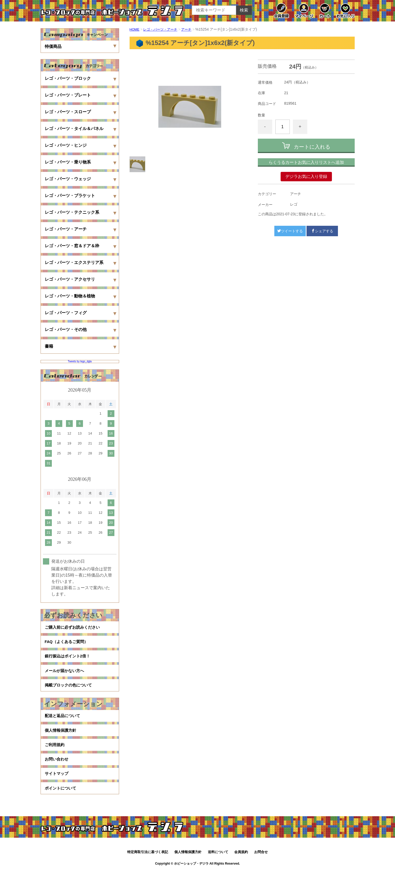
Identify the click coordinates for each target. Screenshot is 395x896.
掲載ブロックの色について (70, 695)
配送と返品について (63, 728)
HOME (135, 29)
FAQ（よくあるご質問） (68, 645)
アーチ (190, 29)
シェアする (322, 231)
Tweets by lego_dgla (80, 361)
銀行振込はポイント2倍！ (69, 662)
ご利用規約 (55, 761)
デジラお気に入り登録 (306, 176)
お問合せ (261, 877)
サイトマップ (57, 795)
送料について (218, 877)
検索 (244, 10)
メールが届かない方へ (66, 678)
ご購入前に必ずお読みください (74, 628)
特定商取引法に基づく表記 (147, 877)
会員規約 (241, 877)
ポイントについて (61, 812)
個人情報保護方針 (61, 745)
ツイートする (290, 231)
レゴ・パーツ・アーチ (162, 29)
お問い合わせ (57, 778)
